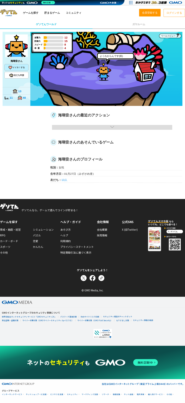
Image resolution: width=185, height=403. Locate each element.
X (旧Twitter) (130, 229)
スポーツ (5, 247)
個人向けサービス (155, 394)
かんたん (38, 247)
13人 (64, 179)
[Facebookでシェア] (92, 278)
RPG (2, 235)
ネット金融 (128, 394)
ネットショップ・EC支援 (36, 394)
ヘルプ (64, 235)
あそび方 (65, 229)
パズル (37, 235)
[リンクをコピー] (101, 278)
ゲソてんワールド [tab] (46, 24)
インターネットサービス (12, 394)
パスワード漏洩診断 (68, 316)
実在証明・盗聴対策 (10, 320)
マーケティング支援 (90, 394)
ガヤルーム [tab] (138, 24)
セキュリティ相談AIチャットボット (117, 316)
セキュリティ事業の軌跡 (143, 320)
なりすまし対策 (122, 320)
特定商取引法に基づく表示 (75, 252)
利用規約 (65, 241)
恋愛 (35, 241)
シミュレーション (43, 229)
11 (8, 98)
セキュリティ (72, 394)
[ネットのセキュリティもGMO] (28, 2)
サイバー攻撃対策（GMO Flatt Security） (94, 320)
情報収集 (116, 394)
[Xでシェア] (84, 278)
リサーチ (105, 394)
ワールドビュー (168, 36)
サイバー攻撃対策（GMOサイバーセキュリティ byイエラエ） (47, 320)
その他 (4, 252)
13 (17, 91)
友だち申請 (16, 75)
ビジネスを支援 (56, 394)
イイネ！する (16, 67)
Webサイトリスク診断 (90, 316)
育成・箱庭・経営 (10, 229)
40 (21, 98)
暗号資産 (140, 394)
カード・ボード (9, 241)
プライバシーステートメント (77, 247)
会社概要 (102, 229)
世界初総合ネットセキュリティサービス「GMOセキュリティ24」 (29, 316)
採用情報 (102, 235)
